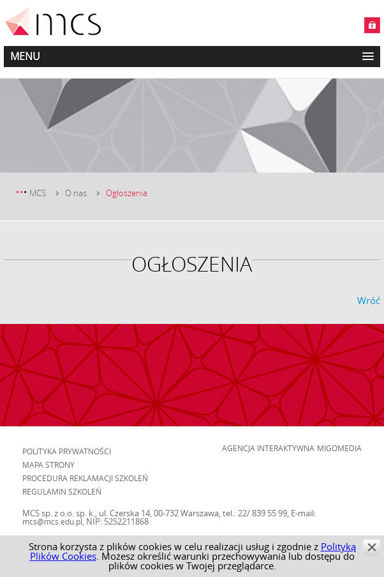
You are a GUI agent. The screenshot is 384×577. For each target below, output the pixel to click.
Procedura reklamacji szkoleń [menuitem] (85, 478)
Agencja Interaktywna (268, 448)
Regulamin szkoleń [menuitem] (61, 491)
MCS (37, 193)
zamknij (371, 547)
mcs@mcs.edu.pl (52, 521)
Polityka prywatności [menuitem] (66, 451)
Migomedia (339, 448)
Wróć (368, 300)
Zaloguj (372, 25)
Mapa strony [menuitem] (48, 464)
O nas (76, 193)
